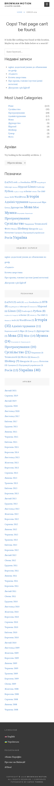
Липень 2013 (11, 478)
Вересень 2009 (12, 658)
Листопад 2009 (12, 648)
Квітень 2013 (11, 488)
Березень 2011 (12, 586)
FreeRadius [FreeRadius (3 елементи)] (26, 182)
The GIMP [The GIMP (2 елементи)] (41, 192)
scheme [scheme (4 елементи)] (28, 191)
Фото (10, 137)
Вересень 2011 (12, 570)
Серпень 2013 (11, 473)
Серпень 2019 (11, 395)
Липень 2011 (11, 576)
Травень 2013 (11, 483)
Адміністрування (17, 116)
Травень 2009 (11, 673)
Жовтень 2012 (11, 514)
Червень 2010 (11, 627)
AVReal (8, 767)
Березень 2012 (12, 550)
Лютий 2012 (10, 555)
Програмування (16, 113)
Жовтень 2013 (11, 462)
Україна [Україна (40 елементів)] (20, 237)
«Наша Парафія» (13, 757)
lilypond (12, 126)
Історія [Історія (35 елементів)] (32, 196)
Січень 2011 (10, 596)
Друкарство (14, 123)
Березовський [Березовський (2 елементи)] (35, 202)
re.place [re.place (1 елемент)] (16, 192)
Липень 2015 (11, 432)
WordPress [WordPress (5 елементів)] (20, 197)
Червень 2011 (11, 581)
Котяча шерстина (17, 77)
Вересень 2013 (12, 467)
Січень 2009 (10, 684)
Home (20, 12)
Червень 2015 (11, 437)
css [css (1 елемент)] (19, 182)
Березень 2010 (12, 637)
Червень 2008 (11, 709)
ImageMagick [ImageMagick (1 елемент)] (41, 182)
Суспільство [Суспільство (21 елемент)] (14, 224)
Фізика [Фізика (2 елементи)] (14, 229)
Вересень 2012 (12, 519)
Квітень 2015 (11, 442)
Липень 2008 (11, 704)
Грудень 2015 (11, 426)
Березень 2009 (12, 678)
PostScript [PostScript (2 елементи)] (40, 187)
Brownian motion (18, 3)
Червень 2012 (11, 534)
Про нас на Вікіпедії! (15, 762)
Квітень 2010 (11, 632)
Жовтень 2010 (11, 612)
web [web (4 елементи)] (12, 197)
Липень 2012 (11, 529)
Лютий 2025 (10, 390)
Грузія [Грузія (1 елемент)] (41, 229)
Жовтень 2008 (11, 689)
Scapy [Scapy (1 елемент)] (21, 192)
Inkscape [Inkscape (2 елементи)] (8, 187)
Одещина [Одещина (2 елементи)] (18, 233)
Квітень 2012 (11, 545)
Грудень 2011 (11, 565)
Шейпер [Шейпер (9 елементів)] (23, 228)
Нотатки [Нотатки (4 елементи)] (9, 232)
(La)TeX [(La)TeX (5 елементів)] (9, 182)
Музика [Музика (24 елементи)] (11, 213)
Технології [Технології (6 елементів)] (41, 223)
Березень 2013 (12, 493)
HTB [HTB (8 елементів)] (33, 182)
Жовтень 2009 (11, 653)
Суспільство (14, 109)
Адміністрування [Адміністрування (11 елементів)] (16, 202)
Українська (12, 742)
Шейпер (12, 130)
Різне (10, 106)
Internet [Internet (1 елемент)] (15, 187)
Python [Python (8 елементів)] (9, 191)
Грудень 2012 (11, 504)
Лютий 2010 (10, 642)
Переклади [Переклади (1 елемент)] (29, 213)
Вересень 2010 (12, 617)
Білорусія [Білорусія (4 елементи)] (33, 228)
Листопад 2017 (12, 416)
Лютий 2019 (10, 401)
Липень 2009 (11, 663)
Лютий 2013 (10, 498)
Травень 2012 (11, 540)
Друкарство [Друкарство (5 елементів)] (16, 207)
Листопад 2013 (12, 457)
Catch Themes (35, 782)
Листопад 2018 (12, 411)
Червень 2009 (11, 668)
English (10, 736)
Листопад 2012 (12, 509)
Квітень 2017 (11, 421)
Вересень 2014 (12, 452)
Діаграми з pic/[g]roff (19, 87)
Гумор (11, 133)
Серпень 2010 (11, 622)
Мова (11, 119)
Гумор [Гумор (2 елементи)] (7, 208)
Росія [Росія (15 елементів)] (8, 238)
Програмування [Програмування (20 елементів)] (17, 218)
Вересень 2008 (12, 694)
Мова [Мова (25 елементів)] (28, 207)
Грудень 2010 (11, 601)
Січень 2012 (10, 560)
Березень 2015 (12, 447)
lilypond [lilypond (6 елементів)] (22, 186)
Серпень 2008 (11, 699)
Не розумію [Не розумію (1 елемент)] (20, 213)
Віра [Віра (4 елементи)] (44, 202)
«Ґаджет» (13, 74)
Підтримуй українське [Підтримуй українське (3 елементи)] (33, 233)
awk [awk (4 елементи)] (15, 182)
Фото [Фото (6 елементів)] (8, 228)
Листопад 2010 (12, 606)
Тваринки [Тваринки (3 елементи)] (29, 224)
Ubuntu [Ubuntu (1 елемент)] (7, 197)
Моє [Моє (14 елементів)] (36, 207)
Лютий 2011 (10, 591)
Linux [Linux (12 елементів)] (32, 187)
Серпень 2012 (11, 524)
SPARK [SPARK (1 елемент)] (34, 192)
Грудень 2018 (11, 406)
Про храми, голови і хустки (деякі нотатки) (26, 277)
